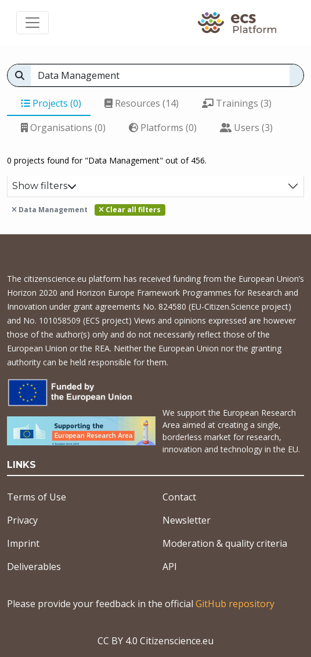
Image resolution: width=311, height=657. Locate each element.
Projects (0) (51, 103)
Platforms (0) (163, 127)
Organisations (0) (63, 127)
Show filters (44, 185)
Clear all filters (130, 210)
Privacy (22, 520)
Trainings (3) (237, 103)
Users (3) (246, 127)
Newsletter (186, 520)
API (169, 566)
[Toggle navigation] (32, 22)
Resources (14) (141, 103)
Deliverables (34, 566)
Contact (179, 497)
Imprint (23, 543)
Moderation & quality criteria (224, 543)
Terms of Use (36, 497)
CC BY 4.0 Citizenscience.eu (155, 640)
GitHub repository (235, 603)
